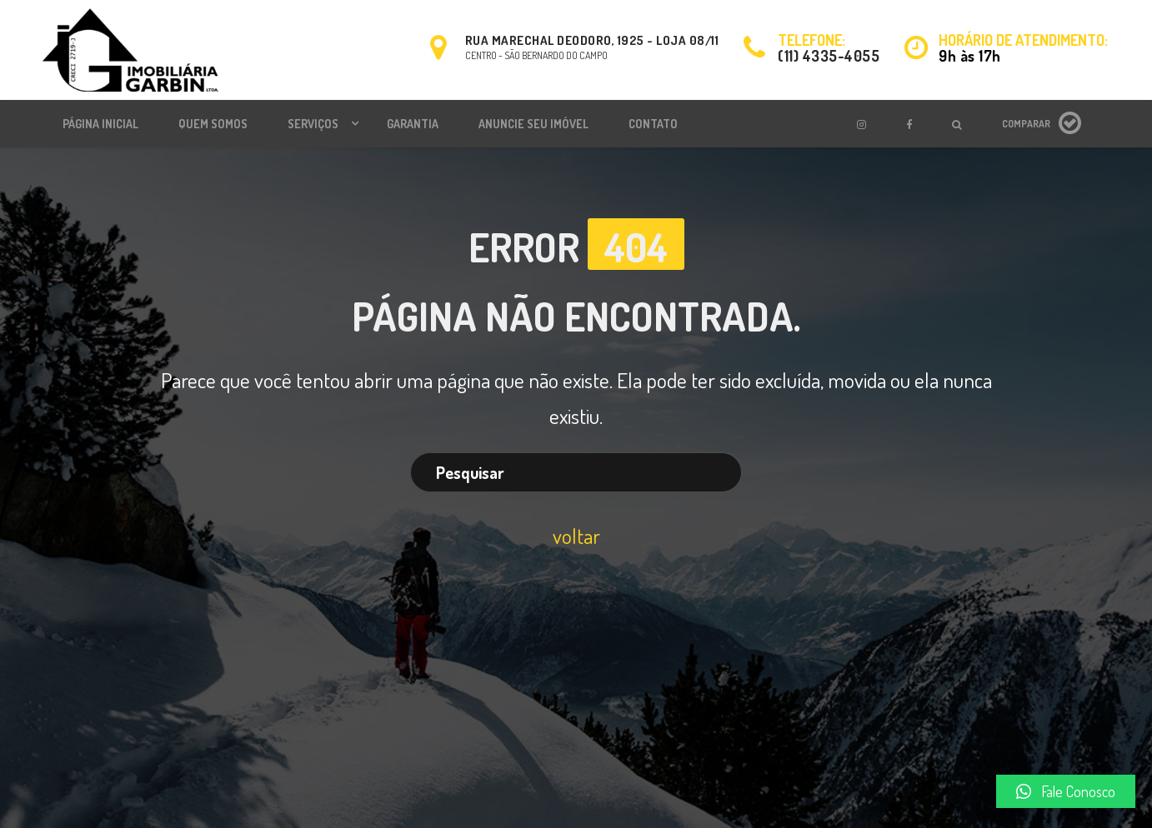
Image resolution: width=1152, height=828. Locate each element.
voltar (576, 535)
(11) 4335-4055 (828, 56)
